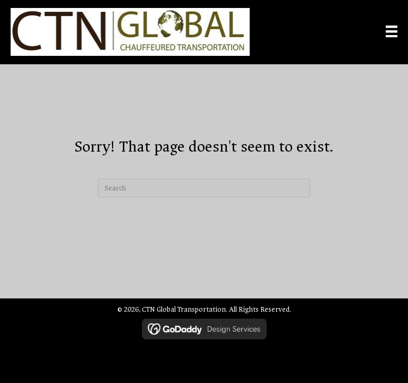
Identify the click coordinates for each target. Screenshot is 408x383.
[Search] (204, 188)
